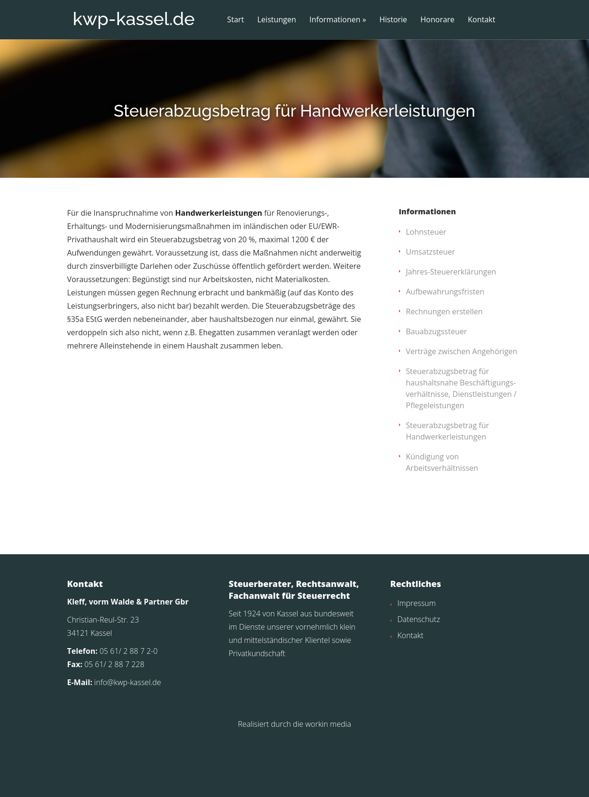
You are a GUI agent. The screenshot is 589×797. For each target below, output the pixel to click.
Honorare (437, 20)
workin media (328, 781)
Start (235, 20)
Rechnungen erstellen (444, 368)
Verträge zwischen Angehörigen (461, 408)
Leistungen (276, 20)
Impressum (417, 660)
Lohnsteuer (426, 289)
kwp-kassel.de (134, 18)
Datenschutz (419, 676)
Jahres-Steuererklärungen (451, 328)
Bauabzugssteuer (436, 388)
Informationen (335, 20)
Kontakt (481, 20)
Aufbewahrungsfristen (445, 348)
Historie (393, 20)
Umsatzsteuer (430, 308)
